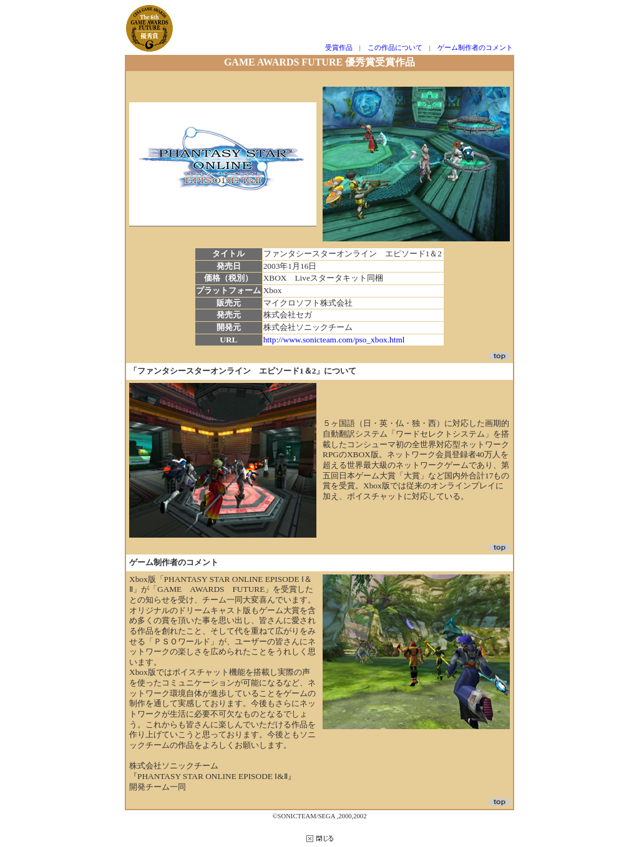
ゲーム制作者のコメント (475, 47)
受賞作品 (339, 47)
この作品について (395, 47)
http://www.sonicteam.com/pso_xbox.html (334, 339)
